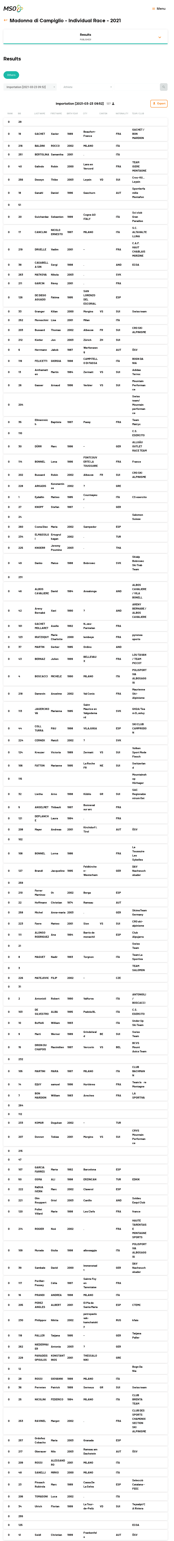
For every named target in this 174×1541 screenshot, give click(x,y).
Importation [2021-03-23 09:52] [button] (26, 87)
